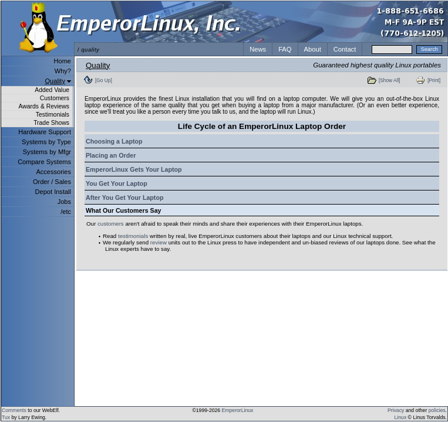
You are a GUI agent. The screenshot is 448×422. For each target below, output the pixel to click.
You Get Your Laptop (116, 183)
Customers (54, 98)
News (258, 49)
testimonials (133, 236)
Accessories (53, 171)
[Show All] (389, 80)
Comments (14, 410)
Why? (63, 70)
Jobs (64, 201)
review (158, 242)
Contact (345, 49)
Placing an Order (111, 155)
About (312, 49)
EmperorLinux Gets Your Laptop (134, 169)
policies (437, 410)
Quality (55, 80)
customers (110, 223)
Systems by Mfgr (47, 151)
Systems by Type (46, 141)
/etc (65, 211)
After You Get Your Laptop (124, 197)
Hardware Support (44, 131)
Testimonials (52, 114)
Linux (401, 417)
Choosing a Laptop (114, 141)
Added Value (52, 90)
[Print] (433, 80)
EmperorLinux (238, 410)
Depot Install (53, 191)
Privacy (396, 410)
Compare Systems (44, 161)
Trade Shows (51, 123)
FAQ (284, 49)
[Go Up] (103, 80)
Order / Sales (52, 181)
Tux (6, 417)
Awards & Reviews (44, 106)
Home (62, 60)
